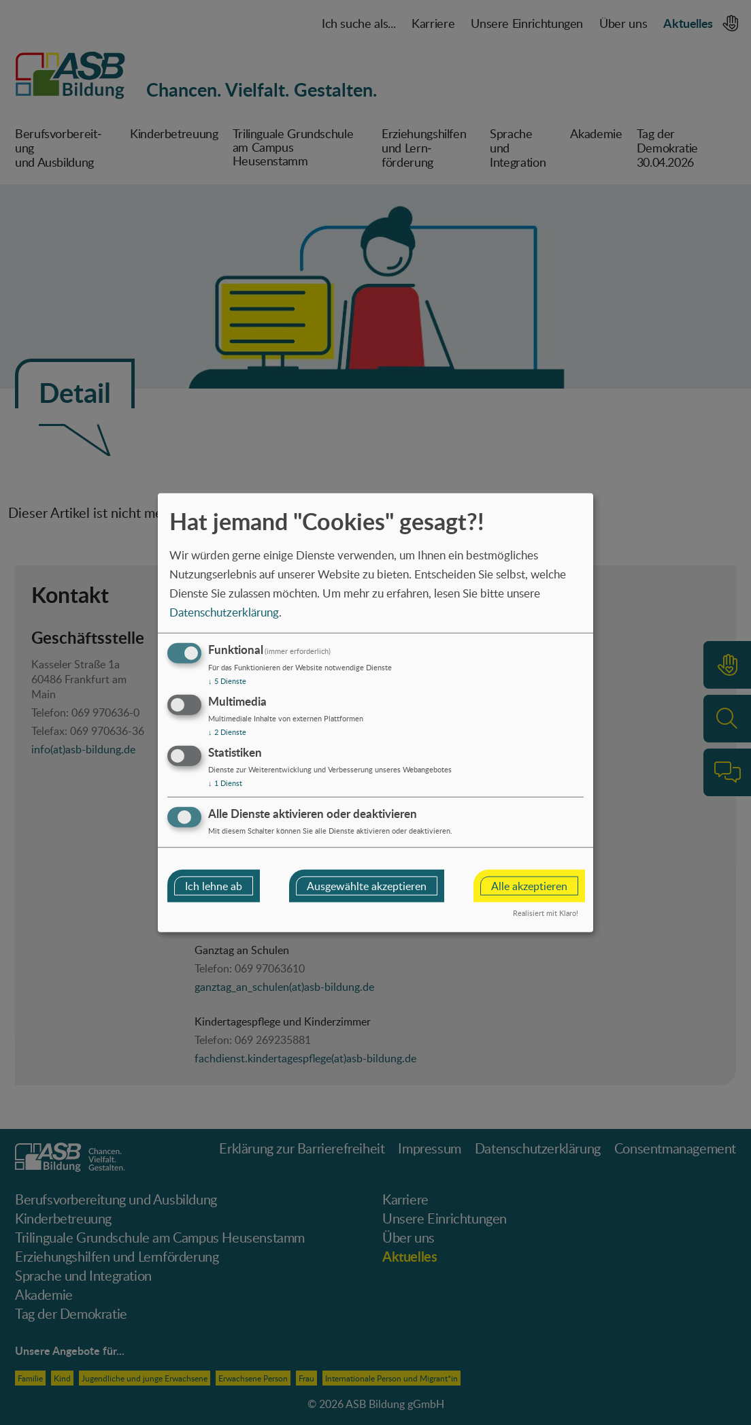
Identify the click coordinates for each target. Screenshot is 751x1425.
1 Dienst (225, 783)
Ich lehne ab (213, 885)
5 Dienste (227, 681)
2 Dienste (227, 732)
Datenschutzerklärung (224, 611)
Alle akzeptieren (529, 885)
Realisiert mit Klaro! (545, 912)
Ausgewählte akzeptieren (367, 885)
